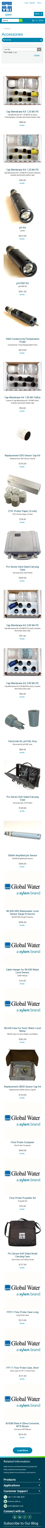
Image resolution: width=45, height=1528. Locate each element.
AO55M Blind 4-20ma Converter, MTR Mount (22, 1425)
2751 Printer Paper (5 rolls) (22, 511)
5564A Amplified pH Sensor (22, 855)
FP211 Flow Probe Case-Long (23, 1312)
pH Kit (22, 227)
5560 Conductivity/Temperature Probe (22, 340)
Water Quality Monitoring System (15, 1469)
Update (37, 55)
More (39, 3)
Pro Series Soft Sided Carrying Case (22, 798)
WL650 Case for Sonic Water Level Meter (22, 1029)
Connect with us (14, 1501)
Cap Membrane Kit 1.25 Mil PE (22, 111)
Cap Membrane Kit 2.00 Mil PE (22, 625)
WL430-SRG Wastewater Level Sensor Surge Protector (22, 912)
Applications (12, 1485)
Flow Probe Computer (22, 1142)
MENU (37, 14)
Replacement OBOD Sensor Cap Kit (22, 1086)
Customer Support (16, 1491)
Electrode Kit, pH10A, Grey (22, 741)
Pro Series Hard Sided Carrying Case (22, 568)
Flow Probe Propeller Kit (22, 1198)
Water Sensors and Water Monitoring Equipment (20, 1466)
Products (7, 28)
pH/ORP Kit (22, 283)
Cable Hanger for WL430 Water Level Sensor (22, 971)
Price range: (8, 52)
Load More (22, 1450)
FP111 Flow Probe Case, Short (22, 1367)
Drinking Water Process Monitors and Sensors (20, 1472)
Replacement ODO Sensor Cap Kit (22, 455)
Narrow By (7, 40)
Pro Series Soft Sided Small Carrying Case (22, 1255)
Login (26, 3)
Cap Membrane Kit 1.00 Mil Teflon (22, 397)
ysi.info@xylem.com (15, 1506)
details (22, 125)
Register (32, 3)
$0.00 (39, 20)
